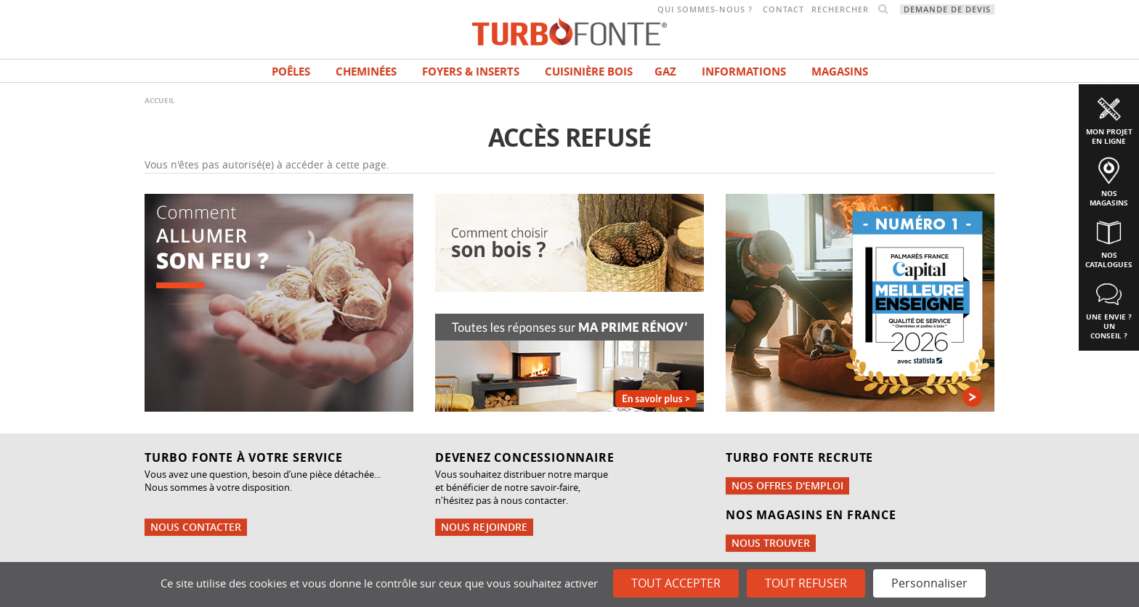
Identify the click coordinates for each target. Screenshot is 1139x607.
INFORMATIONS (744, 71)
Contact (783, 9)
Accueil (160, 100)
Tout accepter (676, 583)
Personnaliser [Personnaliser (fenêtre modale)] (929, 583)
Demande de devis (947, 9)
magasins (839, 71)
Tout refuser (806, 583)
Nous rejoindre (484, 527)
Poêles (291, 71)
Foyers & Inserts (470, 71)
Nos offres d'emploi (787, 485)
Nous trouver (770, 543)
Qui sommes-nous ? (705, 9)
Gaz (665, 71)
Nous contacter (195, 527)
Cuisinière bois (589, 71)
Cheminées (366, 71)
